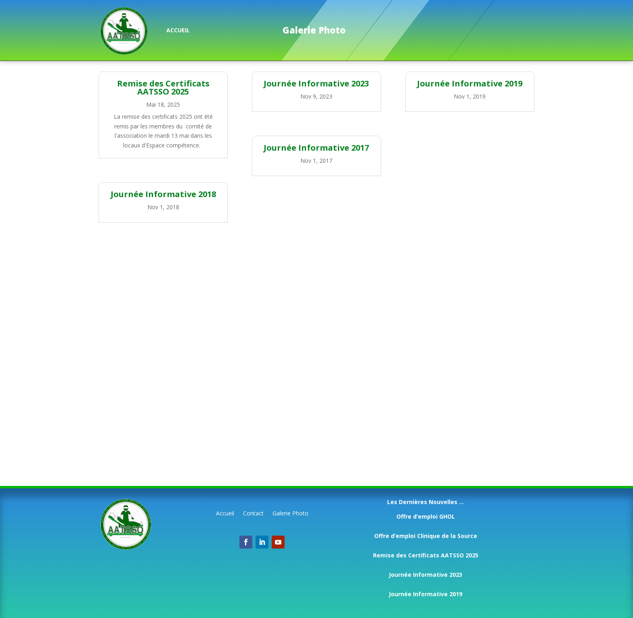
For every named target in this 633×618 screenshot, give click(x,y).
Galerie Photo (290, 514)
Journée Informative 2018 (163, 194)
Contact (253, 514)
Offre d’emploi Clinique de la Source (425, 536)
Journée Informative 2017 (316, 147)
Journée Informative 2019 (469, 83)
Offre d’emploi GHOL (425, 516)
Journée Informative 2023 (316, 83)
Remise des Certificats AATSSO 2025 (163, 87)
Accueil (225, 514)
